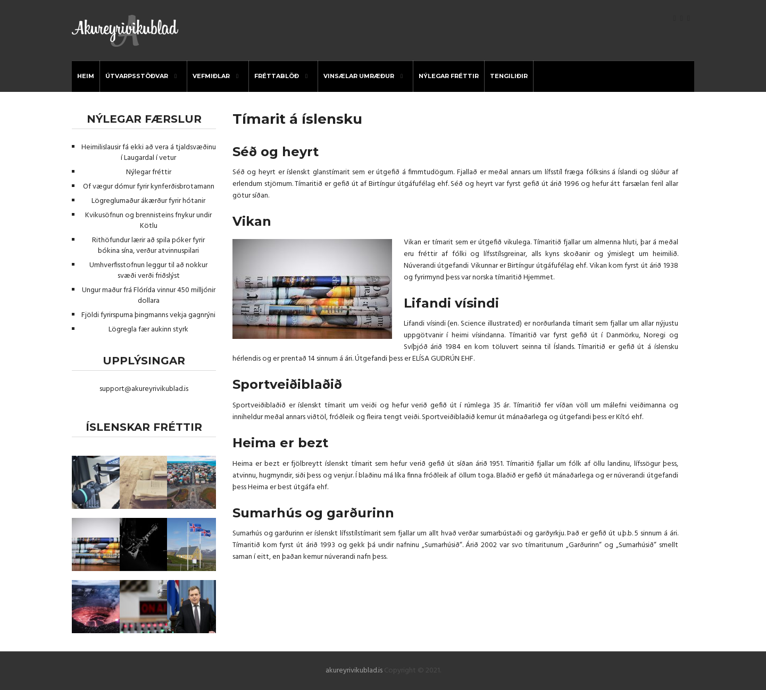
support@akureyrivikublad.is (143, 389)
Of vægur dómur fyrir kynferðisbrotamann (148, 187)
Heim (85, 76)
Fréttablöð (276, 76)
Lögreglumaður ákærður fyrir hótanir (148, 201)
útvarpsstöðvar (136, 76)
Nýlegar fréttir (449, 76)
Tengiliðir (509, 76)
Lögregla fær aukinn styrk (148, 329)
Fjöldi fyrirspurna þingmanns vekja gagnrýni (148, 315)
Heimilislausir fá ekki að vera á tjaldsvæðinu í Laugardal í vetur (148, 152)
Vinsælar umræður (358, 76)
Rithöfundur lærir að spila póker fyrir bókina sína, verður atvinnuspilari (148, 245)
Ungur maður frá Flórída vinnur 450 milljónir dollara (148, 295)
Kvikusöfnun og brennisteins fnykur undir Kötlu (148, 220)
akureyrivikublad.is (354, 671)
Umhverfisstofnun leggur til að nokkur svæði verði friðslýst (148, 270)
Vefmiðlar (211, 76)
